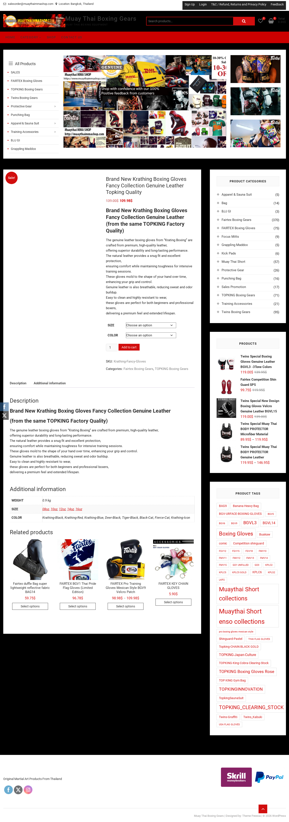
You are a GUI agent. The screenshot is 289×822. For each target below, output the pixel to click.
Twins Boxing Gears (24, 98)
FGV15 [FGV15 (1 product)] (235, 551)
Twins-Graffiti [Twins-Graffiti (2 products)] (228, 717)
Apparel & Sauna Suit (25, 123)
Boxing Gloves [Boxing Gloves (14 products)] (236, 533)
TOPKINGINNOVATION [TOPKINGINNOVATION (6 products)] (241, 689)
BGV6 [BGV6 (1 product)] (222, 523)
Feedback (277, 4)
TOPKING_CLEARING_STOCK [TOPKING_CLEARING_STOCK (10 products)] (251, 707)
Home (10, 37)
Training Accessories (24, 132)
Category (29, 37)
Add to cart (129, 347)
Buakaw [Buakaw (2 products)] (264, 534)
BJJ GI (15, 140)
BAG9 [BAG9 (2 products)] (223, 506)
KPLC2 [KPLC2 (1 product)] (268, 565)
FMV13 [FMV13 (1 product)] (250, 558)
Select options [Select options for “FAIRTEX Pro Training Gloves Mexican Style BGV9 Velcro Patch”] (125, 606)
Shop (51, 37)
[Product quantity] (112, 347)
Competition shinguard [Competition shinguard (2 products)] (248, 543)
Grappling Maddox (23, 149)
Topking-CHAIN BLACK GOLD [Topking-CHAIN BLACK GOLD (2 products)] (239, 646)
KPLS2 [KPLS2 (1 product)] (271, 572)
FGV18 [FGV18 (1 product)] (249, 551)
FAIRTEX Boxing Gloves (26, 81)
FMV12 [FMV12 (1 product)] (236, 558)
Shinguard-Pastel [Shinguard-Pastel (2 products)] (230, 639)
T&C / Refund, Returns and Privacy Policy (238, 4)
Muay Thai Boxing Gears (100, 18)
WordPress (279, 815)
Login (203, 4)
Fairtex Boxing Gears (138, 369)
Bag (224, 203)
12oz (62, 509)
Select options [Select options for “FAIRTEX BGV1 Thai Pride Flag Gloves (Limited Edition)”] (77, 606)
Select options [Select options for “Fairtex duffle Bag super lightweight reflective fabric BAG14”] (30, 606)
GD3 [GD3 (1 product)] (257, 565)
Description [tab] (18, 383)
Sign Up (190, 4)
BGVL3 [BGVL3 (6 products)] (250, 522)
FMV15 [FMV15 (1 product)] (223, 565)
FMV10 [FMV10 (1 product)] (262, 551)
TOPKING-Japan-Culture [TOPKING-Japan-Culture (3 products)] (237, 655)
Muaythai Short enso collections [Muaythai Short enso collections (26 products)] (242, 616)
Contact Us (71, 37)
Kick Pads (229, 253)
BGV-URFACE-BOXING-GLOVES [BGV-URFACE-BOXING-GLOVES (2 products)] (240, 513)
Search (244, 21)
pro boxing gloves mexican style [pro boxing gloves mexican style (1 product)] (236, 631)
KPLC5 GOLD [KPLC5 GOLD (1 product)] (239, 572)
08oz (45, 509)
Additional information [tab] (50, 383)
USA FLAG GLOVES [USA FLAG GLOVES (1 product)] (229, 724)
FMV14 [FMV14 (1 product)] (264, 558)
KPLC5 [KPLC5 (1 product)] (222, 572)
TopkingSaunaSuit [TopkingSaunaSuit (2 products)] (231, 698)
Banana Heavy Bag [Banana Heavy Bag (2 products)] (246, 506)
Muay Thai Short (233, 262)
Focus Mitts (230, 237)
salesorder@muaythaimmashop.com (28, 3)
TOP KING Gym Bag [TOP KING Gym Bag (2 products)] (232, 680)
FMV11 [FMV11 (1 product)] (223, 558)
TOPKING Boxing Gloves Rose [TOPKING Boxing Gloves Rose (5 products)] (246, 671)
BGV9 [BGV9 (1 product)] (234, 523)
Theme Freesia (251, 815)
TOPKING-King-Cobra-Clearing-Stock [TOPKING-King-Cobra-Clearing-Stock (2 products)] (244, 663)
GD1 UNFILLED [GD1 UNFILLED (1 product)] (241, 565)
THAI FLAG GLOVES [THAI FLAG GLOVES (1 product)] (259, 639)
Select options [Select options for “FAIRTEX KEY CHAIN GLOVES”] (173, 602)
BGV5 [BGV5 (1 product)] (271, 514)
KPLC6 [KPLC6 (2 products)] (257, 572)
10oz (54, 509)
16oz (78, 509)
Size (111, 325)
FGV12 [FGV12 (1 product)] (222, 551)
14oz (70, 509)
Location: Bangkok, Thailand (74, 3)
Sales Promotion (234, 287)
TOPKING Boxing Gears (27, 89)
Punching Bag (20, 115)
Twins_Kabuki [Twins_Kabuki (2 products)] (252, 717)
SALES (15, 72)
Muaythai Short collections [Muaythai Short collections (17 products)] (239, 594)
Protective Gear (21, 106)
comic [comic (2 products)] (223, 543)
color (113, 335)
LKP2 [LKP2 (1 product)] (222, 579)
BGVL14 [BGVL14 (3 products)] (269, 523)
